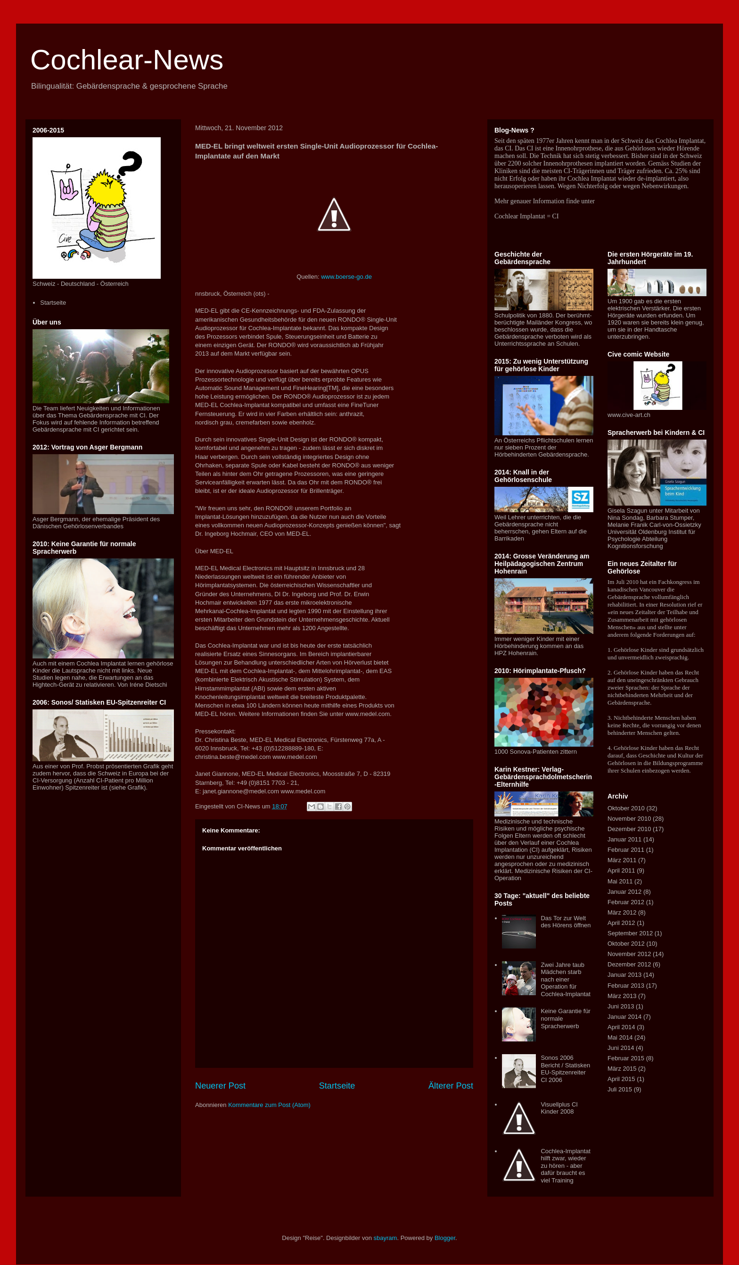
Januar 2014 (624, 1016)
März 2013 (622, 995)
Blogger (445, 1237)
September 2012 (630, 933)
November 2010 (629, 818)
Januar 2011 (624, 839)
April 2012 (621, 922)
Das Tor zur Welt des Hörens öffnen (566, 922)
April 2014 (621, 1027)
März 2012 (622, 912)
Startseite (337, 1085)
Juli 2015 (620, 1089)
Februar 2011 (626, 849)
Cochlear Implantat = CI (526, 216)
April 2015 (621, 1078)
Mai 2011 (620, 881)
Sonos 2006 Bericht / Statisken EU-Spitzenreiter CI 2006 (565, 1068)
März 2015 (622, 1068)
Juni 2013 (621, 1006)
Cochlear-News (126, 59)
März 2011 (622, 860)
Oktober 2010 (626, 808)
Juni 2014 (621, 1047)
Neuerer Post (220, 1085)
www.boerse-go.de (346, 276)
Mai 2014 (620, 1037)
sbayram (385, 1237)
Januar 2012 (624, 891)
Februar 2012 (626, 902)
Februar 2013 (626, 985)
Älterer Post (450, 1085)
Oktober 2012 (626, 943)
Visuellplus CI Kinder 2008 (559, 1108)
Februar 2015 (626, 1058)
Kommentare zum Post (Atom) (269, 1104)
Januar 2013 (624, 974)
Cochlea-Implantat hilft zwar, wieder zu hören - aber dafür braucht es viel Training (566, 1166)
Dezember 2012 (629, 964)
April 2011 (621, 870)
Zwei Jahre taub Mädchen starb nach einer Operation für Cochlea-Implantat (566, 979)
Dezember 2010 (629, 828)
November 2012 (629, 953)
